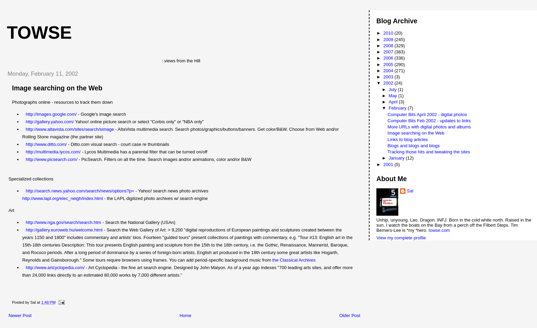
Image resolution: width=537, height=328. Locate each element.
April (394, 101)
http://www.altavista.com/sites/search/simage (70, 129)
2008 (389, 45)
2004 (389, 70)
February (398, 108)
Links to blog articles (408, 139)
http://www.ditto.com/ (46, 144)
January (397, 158)
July (393, 89)
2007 (389, 51)
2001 (389, 164)
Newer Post (20, 315)
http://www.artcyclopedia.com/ (55, 267)
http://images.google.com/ (51, 114)
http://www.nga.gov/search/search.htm (63, 222)
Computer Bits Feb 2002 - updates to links (429, 120)
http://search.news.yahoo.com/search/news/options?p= (80, 190)
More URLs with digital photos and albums (429, 126)
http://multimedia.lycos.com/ (53, 151)
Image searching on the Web (57, 88)
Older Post (349, 315)
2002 (389, 83)
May (393, 95)
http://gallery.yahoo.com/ (50, 121)
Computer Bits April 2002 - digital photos (427, 114)
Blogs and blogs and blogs (414, 145)
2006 (389, 58)
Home (185, 315)
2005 (389, 64)
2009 (389, 39)
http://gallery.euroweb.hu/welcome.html (64, 229)
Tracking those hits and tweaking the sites (429, 151)
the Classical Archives (293, 260)
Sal (410, 190)
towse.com (439, 230)
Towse (39, 32)
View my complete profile (401, 237)
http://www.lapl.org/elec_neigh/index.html (62, 198)
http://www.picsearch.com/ (51, 159)
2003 (389, 76)
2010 (389, 33)
